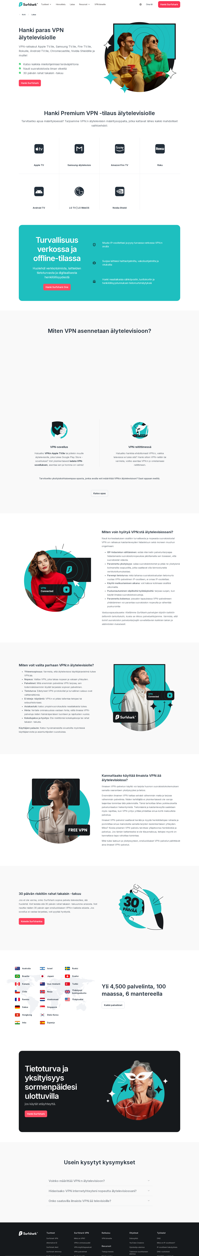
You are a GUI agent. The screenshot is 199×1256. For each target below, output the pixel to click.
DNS (159, 1238)
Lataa (74, 4)
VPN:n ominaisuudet (82, 1243)
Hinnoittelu (63, 4)
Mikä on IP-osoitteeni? (166, 1243)
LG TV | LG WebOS (79, 207)
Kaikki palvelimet (113, 1005)
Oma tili (149, 4)
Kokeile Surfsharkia (31, 921)
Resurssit (86, 4)
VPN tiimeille (102, 4)
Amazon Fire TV (119, 165)
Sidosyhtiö (133, 1238)
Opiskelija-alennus (137, 1247)
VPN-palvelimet (80, 1252)
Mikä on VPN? (79, 1238)
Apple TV (39, 165)
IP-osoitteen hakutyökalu (167, 1247)
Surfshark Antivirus (53, 1252)
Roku (160, 165)
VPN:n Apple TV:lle (55, 453)
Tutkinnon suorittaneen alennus (138, 1253)
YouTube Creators (136, 1243)
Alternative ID (51, 1243)
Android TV (39, 207)
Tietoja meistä (107, 1252)
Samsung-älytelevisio (79, 165)
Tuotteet (48, 4)
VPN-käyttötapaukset (83, 1247)
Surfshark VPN (52, 1238)
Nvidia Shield (120, 207)
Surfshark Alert (52, 1247)
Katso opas (99, 493)
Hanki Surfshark (30, 83)
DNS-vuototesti (163, 1252)
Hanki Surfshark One (57, 287)
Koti (22, 15)
